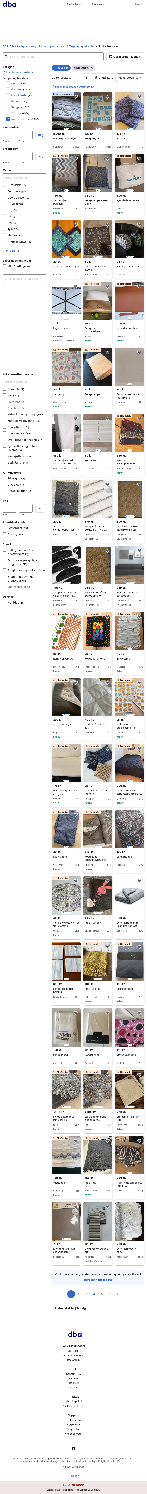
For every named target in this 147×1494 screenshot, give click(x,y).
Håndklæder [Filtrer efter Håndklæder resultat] (22, 95)
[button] (125, 56)
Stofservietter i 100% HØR (129, 1118)
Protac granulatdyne (65, 138)
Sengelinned (60, 1055)
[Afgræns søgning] (24, 177)
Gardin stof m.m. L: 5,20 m (95, 268)
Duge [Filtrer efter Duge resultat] (18, 83)
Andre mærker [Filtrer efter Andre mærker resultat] (20, 241)
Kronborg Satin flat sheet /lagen (64, 1250)
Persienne (90, 460)
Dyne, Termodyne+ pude (127, 1250)
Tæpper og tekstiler (82, 46)
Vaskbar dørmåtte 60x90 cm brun (95, 594)
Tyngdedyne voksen (128, 200)
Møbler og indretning (51, 46)
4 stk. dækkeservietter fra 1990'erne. (66, 924)
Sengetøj (122, 138)
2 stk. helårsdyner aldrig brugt (98, 724)
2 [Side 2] (78, 1294)
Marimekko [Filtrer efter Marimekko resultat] (17, 235)
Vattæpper (59, 1182)
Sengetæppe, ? (62, 724)
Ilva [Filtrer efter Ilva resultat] (12, 223)
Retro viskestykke (63, 658)
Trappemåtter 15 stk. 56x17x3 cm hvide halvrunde (96, 530)
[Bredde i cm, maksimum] (26, 156)
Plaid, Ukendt (92, 989)
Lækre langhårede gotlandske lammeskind (95, 1120)
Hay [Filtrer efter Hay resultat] (13, 210)
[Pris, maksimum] (26, 508)
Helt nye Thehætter (128, 266)
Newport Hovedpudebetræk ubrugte (128, 463)
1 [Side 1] (71, 1294)
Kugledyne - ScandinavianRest (95, 858)
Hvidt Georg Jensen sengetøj (66, 790)
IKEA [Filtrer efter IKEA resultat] (13, 216)
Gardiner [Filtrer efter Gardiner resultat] (21, 89)
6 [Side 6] (110, 1294)
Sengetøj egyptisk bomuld (63, 990)
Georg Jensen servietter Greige (130, 394)
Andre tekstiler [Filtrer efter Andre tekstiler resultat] (25, 119)
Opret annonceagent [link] (98, 1280)
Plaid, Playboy (93, 923)
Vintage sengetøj (126, 1055)
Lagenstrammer (62, 328)
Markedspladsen (23, 46)
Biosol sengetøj (125, 989)
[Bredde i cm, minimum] (9, 156)
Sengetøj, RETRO (94, 138)
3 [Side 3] (86, 1294)
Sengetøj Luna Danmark (61, 202)
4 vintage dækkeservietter (126, 726)
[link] (18, 72)
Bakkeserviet (124, 658)
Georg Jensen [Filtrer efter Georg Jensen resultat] (19, 197)
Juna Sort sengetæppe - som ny (66, 528)
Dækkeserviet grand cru (96, 1250)
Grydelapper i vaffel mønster (96, 792)
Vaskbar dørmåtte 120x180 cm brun (127, 528)
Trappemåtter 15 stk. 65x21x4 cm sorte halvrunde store (65, 596)
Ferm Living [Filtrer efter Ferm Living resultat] (17, 191)
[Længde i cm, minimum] (9, 135)
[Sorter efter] (130, 77)
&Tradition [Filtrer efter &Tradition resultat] (17, 185)
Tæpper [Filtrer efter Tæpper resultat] (20, 113)
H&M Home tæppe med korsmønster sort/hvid (130, 1182)
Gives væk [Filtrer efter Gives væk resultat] (16, 484)
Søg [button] (40, 135)
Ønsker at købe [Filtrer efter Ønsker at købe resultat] (19, 491)
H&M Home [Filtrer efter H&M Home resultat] (16, 204)
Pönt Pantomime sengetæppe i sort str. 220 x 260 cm (129, 794)
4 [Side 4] (94, 1294)
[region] (66, 111)
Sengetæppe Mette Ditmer (96, 202)
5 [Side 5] (102, 1294)
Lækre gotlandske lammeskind (63, 1118)
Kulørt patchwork (95, 658)
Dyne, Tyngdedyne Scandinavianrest (127, 924)
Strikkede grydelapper (66, 266)
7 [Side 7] (117, 1294)
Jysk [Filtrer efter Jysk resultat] (13, 229)
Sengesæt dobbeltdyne (92, 330)
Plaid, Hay (98, 1182)
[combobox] (53, 56)
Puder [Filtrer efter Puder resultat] (19, 101)
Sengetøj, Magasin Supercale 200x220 (64, 462)
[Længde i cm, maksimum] (26, 135)
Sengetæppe (92, 394)
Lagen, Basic (60, 856)
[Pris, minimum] (9, 508)
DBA (5, 46)
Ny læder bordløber (128, 328)
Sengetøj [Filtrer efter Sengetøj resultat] (20, 107)
